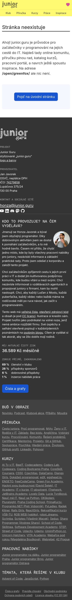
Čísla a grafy (15, 389)
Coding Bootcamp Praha (33, 469)
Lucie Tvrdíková (56, 494)
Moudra (62, 413)
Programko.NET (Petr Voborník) (22, 506)
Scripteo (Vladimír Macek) (32, 518)
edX (42, 477)
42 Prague (63, 539)
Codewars (8, 469)
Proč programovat (33, 428)
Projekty (38, 441)
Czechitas (30, 473)
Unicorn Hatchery (13, 535)
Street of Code (11, 531)
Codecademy (33, 465)
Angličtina (50, 432)
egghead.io (54, 477)
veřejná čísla (29, 312)
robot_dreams (49, 514)
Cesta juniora (10, 428)
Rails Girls (17, 510)
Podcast (19, 413)
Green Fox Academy (49, 481)
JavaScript (31, 578)
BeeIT (19, 465)
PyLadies (51, 506)
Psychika (24, 445)
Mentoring (24, 441)
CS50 (19, 473)
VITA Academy (36, 535)
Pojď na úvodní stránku (36, 97)
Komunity (35, 437)
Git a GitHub (53, 441)
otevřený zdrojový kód (53, 312)
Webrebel (48, 539)
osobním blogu (33, 332)
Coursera (8, 473)
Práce (47, 13)
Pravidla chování (31, 591)
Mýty (49, 428)
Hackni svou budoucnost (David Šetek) (27, 485)
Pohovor (38, 449)
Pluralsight (9, 502)
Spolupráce (9, 445)
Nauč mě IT (9, 498)
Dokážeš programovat (24, 477)
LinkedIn (25, 449)
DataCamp (46, 473)
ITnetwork (54, 489)
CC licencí (29, 316)
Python (44, 578)
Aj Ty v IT (8, 465)
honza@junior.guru (16, 205)
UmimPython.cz (55, 531)
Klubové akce (35, 413)
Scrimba (7, 518)
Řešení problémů (54, 437)
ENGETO (7, 481)
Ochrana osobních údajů (18, 595)
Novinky (7, 413)
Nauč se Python (29, 498)
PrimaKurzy (53, 502)
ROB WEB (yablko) (26, 514)
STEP (62, 527)
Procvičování (19, 437)
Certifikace (9, 441)
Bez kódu (36, 432)
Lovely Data (36, 494)
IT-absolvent (39, 489)
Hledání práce (41, 445)
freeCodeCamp (25, 481)
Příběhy (51, 413)
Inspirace (61, 13)
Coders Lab (51, 465)
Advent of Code (12, 578)
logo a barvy (8, 160)
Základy (23, 432)
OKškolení (47, 498)
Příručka (21, 13)
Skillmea (7, 527)
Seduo (54, 518)
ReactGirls (32, 510)
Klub (8, 13)
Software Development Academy (36, 527)
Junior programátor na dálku (20, 555)
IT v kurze (22, 489)
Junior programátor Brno (27, 559)
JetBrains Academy (14, 494)
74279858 (13, 182)
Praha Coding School (31, 502)
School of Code (51, 522)
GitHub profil (10, 449)
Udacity (28, 531)
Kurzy (34, 13)
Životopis (58, 445)
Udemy (39, 531)
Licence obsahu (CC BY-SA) (51, 595)
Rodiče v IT (9, 432)
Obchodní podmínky (55, 591)
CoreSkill (56, 469)
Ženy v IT (60, 428)
